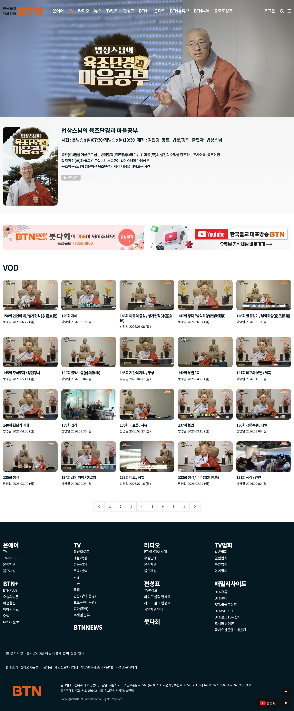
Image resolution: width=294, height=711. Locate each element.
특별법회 (221, 564)
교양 (77, 576)
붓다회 (159, 10)
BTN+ (144, 10)
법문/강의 (80, 564)
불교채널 (9, 570)
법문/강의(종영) (85, 595)
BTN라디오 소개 (155, 551)
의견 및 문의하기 (126, 667)
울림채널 (9, 564)
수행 (6, 615)
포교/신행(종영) (85, 602)
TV (5, 551)
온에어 (58, 10)
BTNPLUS (10, 590)
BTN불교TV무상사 (228, 616)
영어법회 (221, 570)
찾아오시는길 (29, 667)
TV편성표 (150, 590)
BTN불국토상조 (226, 604)
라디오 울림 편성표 (157, 596)
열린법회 (221, 557)
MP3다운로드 (12, 621)
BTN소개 (12, 667)
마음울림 (9, 602)
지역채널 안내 (153, 609)
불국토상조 (223, 10)
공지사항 (16, 653)
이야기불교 (11, 609)
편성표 (128, 10)
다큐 (77, 583)
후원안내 (150, 557)
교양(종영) (81, 608)
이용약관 (46, 667)
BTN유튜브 (179, 10)
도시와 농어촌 (224, 623)
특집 (77, 589)
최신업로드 (81, 551)
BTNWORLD (224, 610)
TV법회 (112, 10)
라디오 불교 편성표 (157, 602)
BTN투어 (201, 10)
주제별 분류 (82, 614)
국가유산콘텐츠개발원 (230, 629)
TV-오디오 (10, 557)
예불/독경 (80, 557)
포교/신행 (80, 570)
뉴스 (97, 10)
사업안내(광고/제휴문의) (96, 667)
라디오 (83, 10)
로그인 (269, 10)
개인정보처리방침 (66, 667)
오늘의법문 (11, 596)
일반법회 (221, 551)
